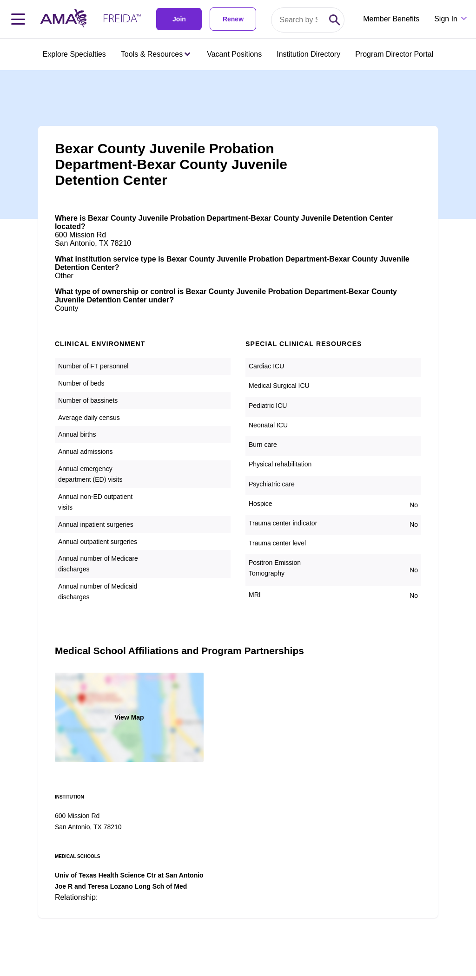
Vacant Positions (234, 54)
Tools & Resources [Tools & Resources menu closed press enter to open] (155, 54)
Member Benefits (391, 19)
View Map (129, 717)
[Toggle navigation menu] (18, 19)
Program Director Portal (394, 54)
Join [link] (179, 19)
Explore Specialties (74, 54)
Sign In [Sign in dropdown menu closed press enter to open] (445, 19)
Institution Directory (308, 54)
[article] (238, 494)
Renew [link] (233, 19)
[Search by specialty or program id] (298, 20)
